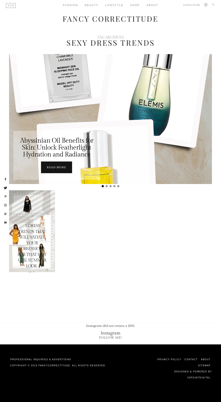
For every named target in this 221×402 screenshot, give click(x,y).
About (206, 359)
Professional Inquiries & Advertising (40, 359)
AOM (11, 5)
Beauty (91, 5)
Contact (191, 359)
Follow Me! (110, 337)
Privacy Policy (169, 359)
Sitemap (204, 365)
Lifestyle (114, 5)
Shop (135, 5)
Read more (56, 167)
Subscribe (191, 5)
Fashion (70, 5)
